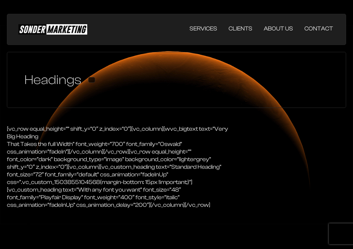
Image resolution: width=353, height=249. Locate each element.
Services (203, 28)
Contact (318, 28)
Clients (240, 28)
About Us (278, 28)
